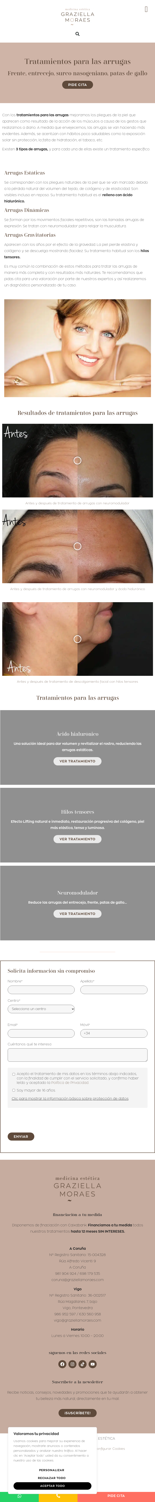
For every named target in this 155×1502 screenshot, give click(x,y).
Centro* (14, 870)
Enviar (21, 1006)
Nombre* (15, 851)
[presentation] (38, 989)
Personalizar (51, 1471)
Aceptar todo (52, 1485)
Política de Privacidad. (70, 952)
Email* (13, 894)
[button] (77, 34)
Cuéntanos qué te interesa (29, 914)
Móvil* (85, 894)
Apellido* (87, 851)
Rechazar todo (52, 1478)
